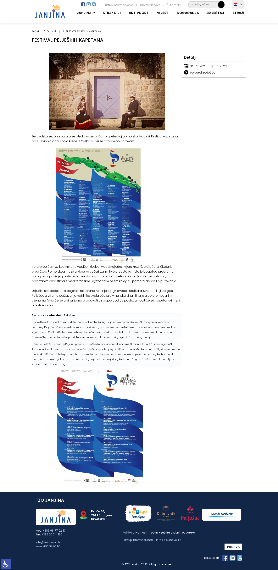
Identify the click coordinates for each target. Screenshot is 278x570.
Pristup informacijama (119, 5)
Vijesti (163, 12)
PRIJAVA (233, 547)
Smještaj (215, 12)
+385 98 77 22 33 (54, 531)
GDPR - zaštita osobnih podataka (173, 532)
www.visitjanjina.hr (48, 546)
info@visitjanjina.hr (48, 542)
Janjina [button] (84, 12)
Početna (37, 31)
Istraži (237, 12)
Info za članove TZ (152, 5)
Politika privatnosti (135, 532)
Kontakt (175, 5)
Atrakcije (112, 12)
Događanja (188, 12)
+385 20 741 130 (52, 534)
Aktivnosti (139, 12)
